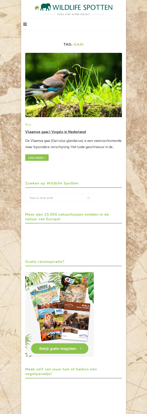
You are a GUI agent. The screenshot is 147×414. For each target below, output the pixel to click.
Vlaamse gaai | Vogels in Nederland (56, 131)
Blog (28, 124)
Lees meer (37, 157)
